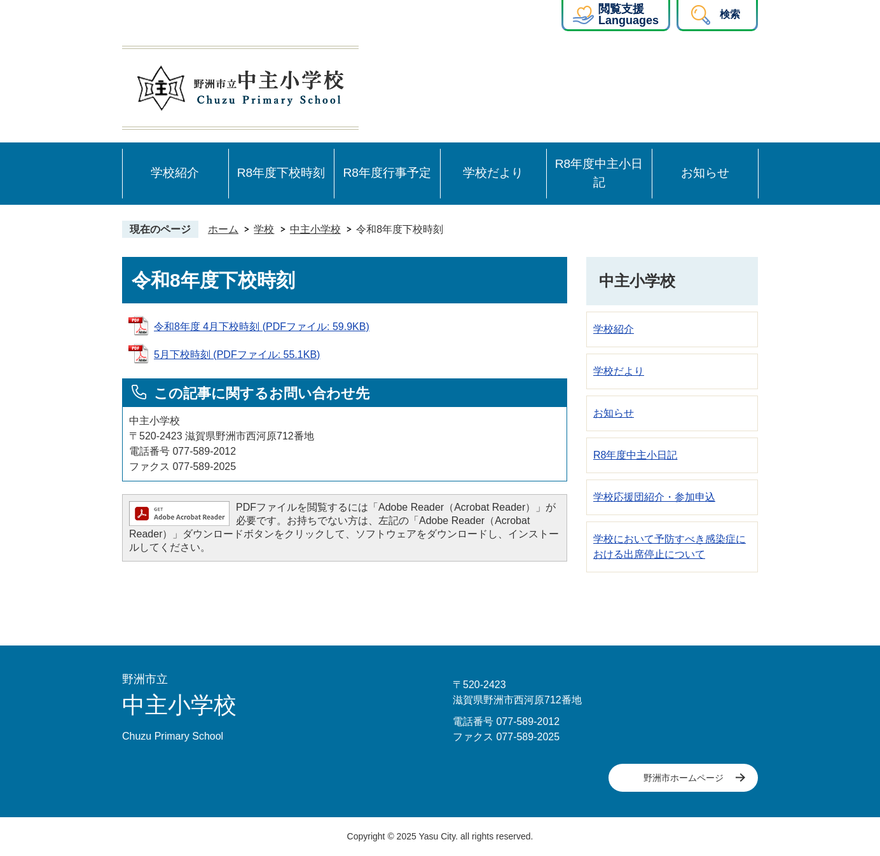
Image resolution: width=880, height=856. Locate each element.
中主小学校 (315, 229)
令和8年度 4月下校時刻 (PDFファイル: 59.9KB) (261, 326)
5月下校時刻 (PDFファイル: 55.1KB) (237, 354)
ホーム (223, 229)
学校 (264, 229)
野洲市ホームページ (683, 778)
